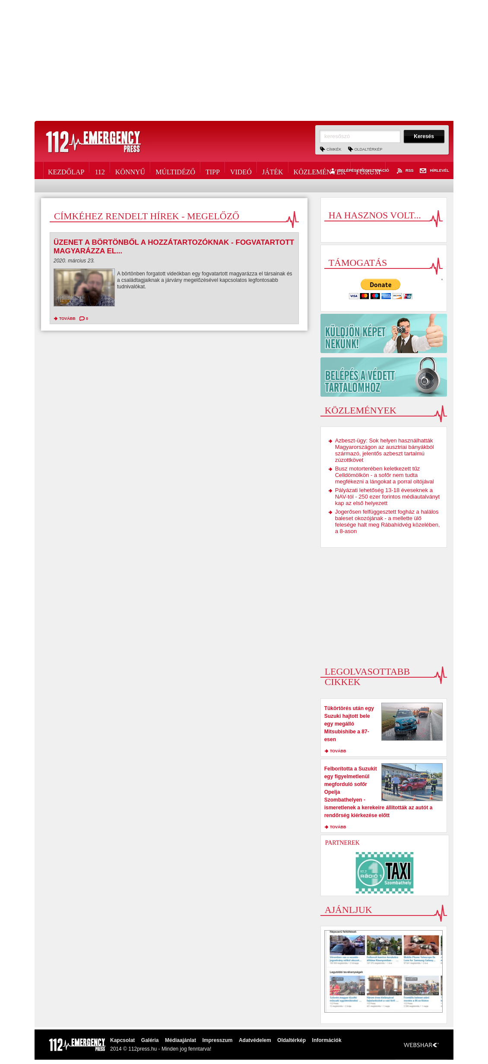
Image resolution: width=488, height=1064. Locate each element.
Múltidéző (175, 170)
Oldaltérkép (369, 149)
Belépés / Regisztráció (358, 171)
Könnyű (130, 170)
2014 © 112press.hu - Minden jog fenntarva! (160, 1049)
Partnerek (342, 843)
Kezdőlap (66, 170)
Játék (272, 170)
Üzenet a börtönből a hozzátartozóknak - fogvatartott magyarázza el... (174, 246)
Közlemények (320, 170)
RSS (405, 171)
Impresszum (217, 1040)
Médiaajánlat (180, 1040)
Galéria (150, 1040)
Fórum (368, 170)
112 (100, 170)
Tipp (213, 170)
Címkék (334, 149)
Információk (327, 1040)
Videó (241, 170)
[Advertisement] (244, 60)
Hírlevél (434, 171)
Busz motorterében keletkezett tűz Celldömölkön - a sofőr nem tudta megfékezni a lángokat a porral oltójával (384, 475)
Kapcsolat (122, 1040)
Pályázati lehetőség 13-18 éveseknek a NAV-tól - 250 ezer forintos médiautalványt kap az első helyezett (387, 496)
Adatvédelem (255, 1040)
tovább (67, 318)
